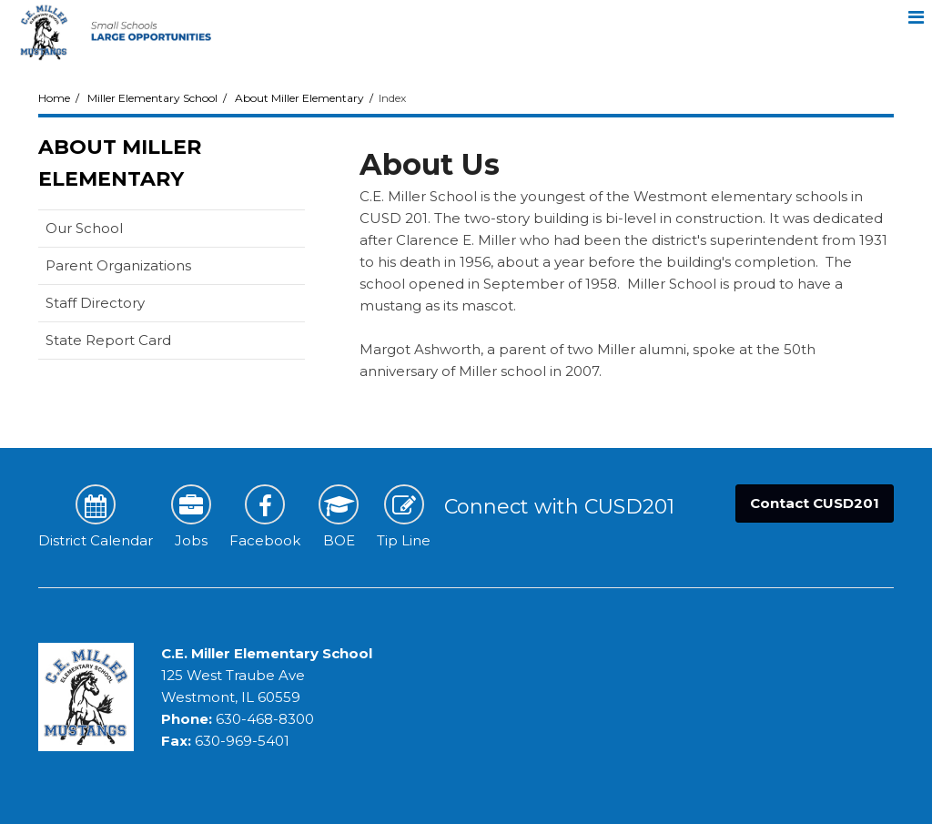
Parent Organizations (118, 265)
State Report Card (137, 344)
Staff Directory (95, 302)
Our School (84, 228)
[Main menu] (915, 16)
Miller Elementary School (152, 98)
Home (54, 98)
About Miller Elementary (299, 98)
